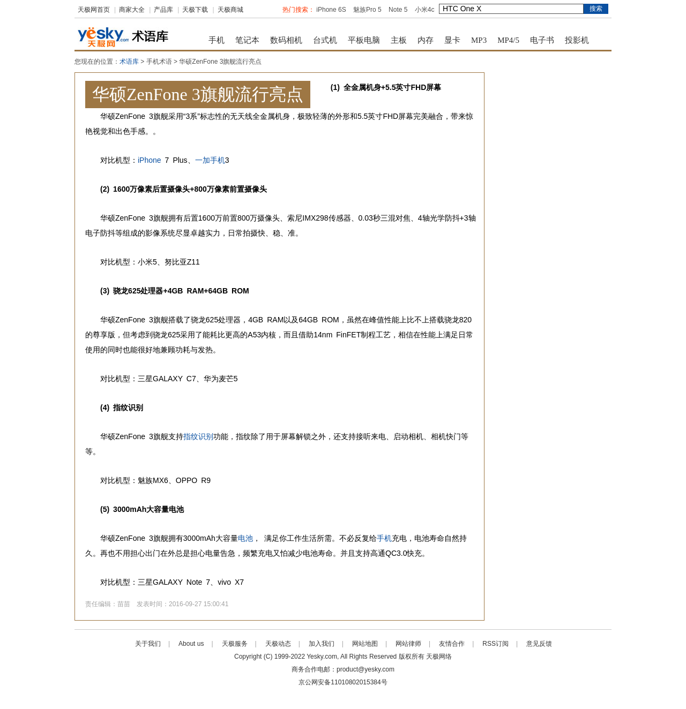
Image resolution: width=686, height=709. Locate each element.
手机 (216, 40)
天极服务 (235, 643)
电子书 (542, 40)
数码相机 (286, 40)
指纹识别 (198, 436)
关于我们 (148, 643)
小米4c (425, 9)
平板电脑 (364, 40)
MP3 (479, 40)
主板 (399, 40)
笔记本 (247, 40)
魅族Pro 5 (367, 9)
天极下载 (195, 9)
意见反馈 (539, 643)
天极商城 (230, 9)
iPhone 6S (331, 9)
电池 (245, 538)
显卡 (452, 40)
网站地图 (365, 643)
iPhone (149, 160)
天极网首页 (94, 9)
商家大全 (132, 9)
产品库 (163, 9)
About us (191, 643)
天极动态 (278, 643)
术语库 (129, 61)
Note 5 (398, 9)
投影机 (577, 40)
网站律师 (408, 643)
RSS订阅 (495, 643)
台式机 (325, 40)
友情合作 (452, 643)
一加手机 (210, 160)
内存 (425, 40)
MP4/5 (508, 40)
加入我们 (321, 643)
